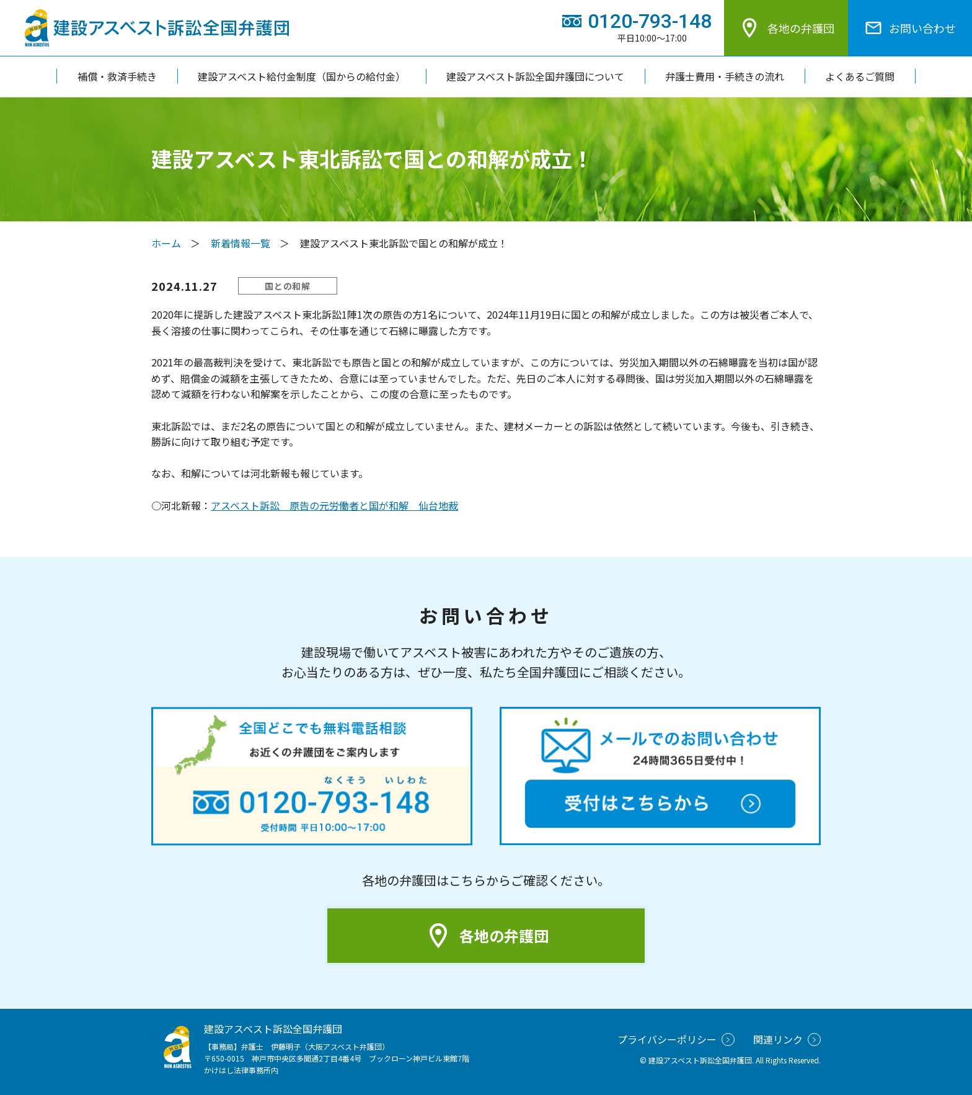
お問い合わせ (910, 28)
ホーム (166, 243)
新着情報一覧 (240, 243)
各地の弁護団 (786, 28)
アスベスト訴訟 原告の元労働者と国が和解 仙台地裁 (334, 505)
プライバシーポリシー (676, 1039)
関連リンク (787, 1039)
